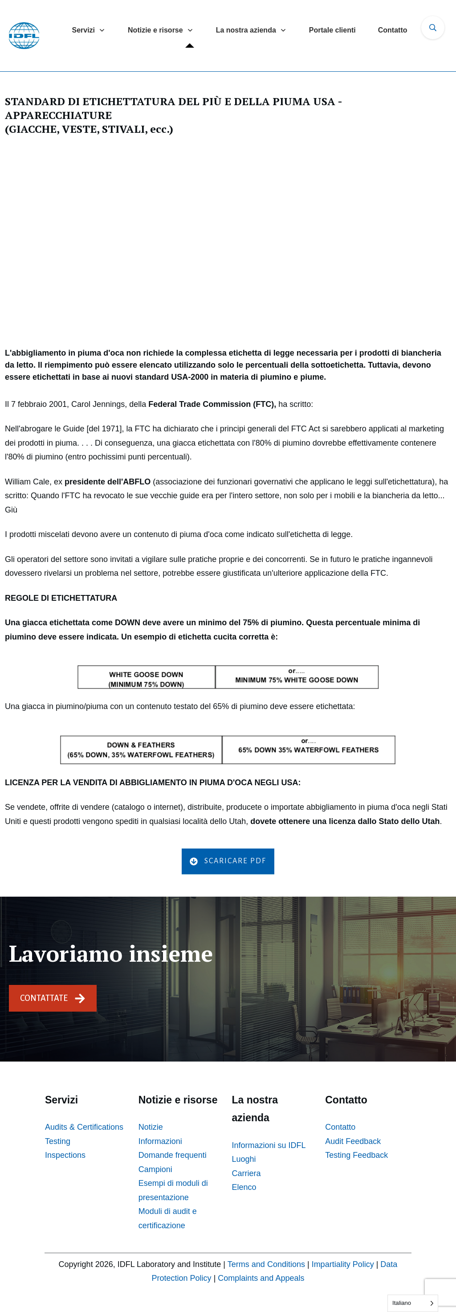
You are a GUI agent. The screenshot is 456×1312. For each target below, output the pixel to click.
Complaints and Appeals (261, 1278)
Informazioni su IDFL (269, 1145)
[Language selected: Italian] (412, 1303)
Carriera (246, 1173)
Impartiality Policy (343, 1264)
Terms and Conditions (266, 1264)
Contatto (340, 1127)
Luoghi (244, 1159)
